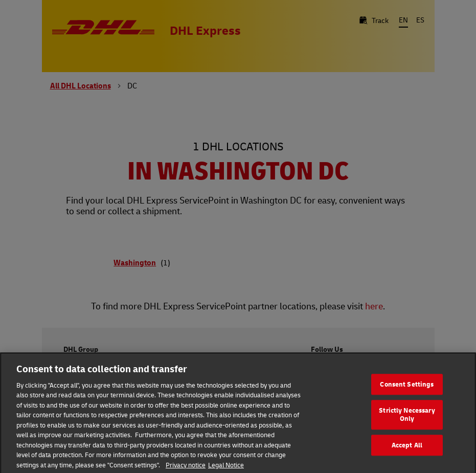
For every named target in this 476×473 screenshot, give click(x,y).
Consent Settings (407, 388)
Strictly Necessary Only (407, 418)
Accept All (407, 449)
